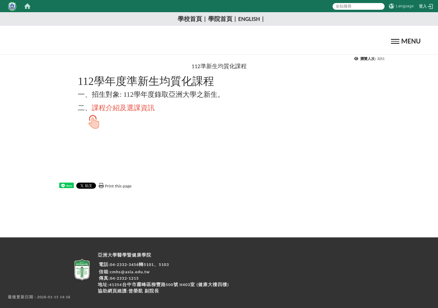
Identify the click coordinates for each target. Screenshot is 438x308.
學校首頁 (190, 19)
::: (173, 18)
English (249, 19)
